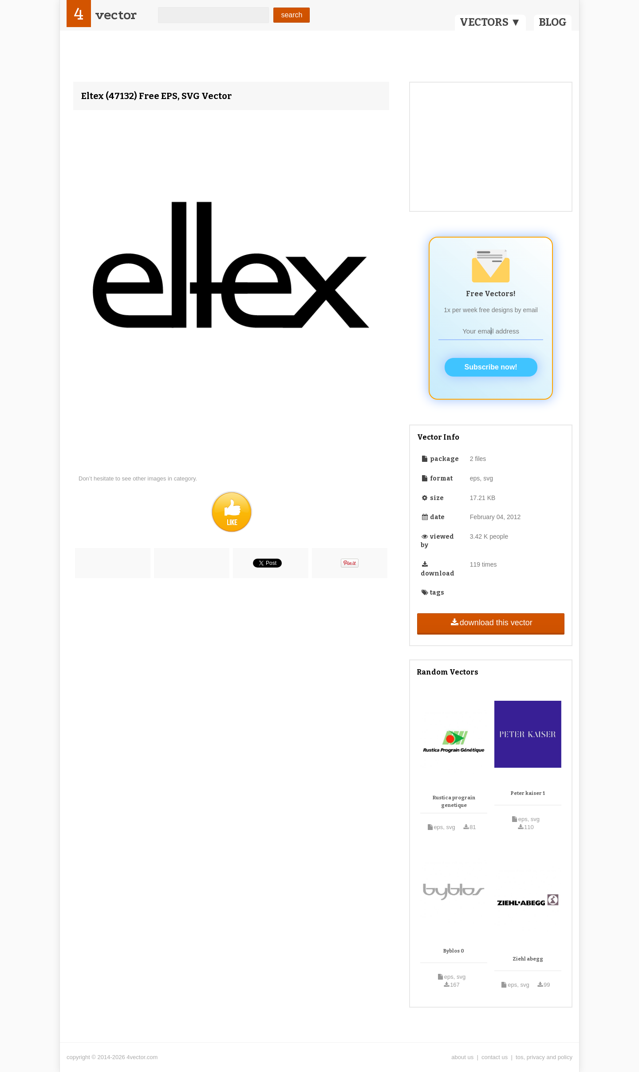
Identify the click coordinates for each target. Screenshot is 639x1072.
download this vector (490, 622)
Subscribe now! (491, 367)
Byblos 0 (453, 951)
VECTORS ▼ (490, 22)
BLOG (553, 22)
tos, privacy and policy (544, 1057)
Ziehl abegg (528, 959)
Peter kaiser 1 (528, 793)
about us (462, 1057)
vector (116, 15)
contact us (494, 1057)
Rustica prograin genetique (454, 802)
